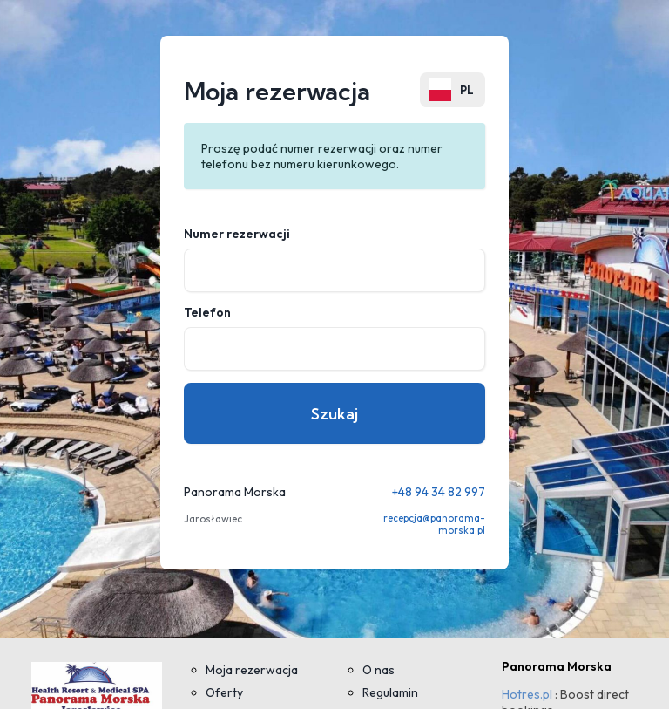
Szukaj (334, 414)
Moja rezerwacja (252, 670)
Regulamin (390, 692)
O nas (378, 670)
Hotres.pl (527, 694)
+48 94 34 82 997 (438, 492)
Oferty (224, 692)
